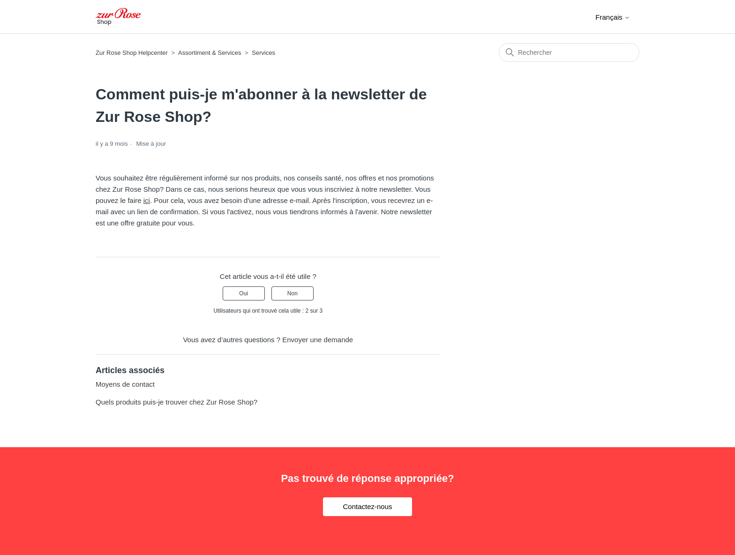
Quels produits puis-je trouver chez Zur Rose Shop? (176, 402)
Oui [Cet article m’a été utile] (243, 293)
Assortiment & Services (209, 52)
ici (146, 200)
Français (612, 17)
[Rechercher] (569, 52)
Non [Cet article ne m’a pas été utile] (292, 293)
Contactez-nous (367, 506)
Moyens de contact (125, 384)
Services (263, 52)
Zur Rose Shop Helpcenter (132, 52)
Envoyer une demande (317, 340)
